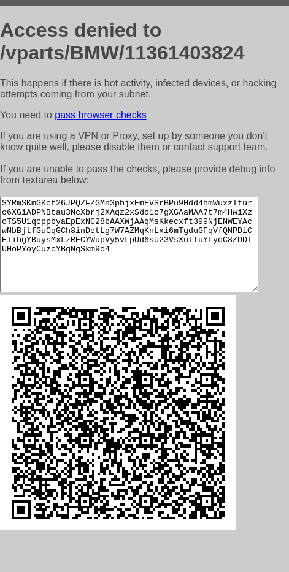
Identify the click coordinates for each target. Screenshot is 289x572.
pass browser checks (100, 115)
